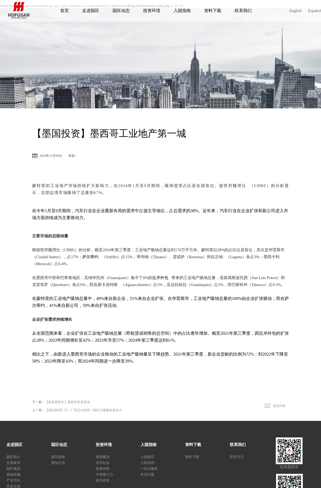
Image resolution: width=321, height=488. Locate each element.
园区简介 (13, 457)
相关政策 (103, 480)
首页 (64, 10)
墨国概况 (103, 457)
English (295, 11)
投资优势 (103, 469)
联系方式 (237, 457)
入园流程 (147, 463)
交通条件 (13, 463)
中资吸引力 (104, 474)
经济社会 (103, 463)
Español (314, 11)
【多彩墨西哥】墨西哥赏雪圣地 (67, 402)
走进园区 (90, 10)
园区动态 (121, 10)
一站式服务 (149, 469)
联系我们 (243, 10)
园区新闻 (58, 457)
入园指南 (182, 10)
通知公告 (58, 463)
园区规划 (13, 469)
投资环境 (151, 10)
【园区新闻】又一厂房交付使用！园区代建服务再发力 (83, 410)
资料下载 (212, 10)
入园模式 (147, 457)
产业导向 (13, 480)
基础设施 (13, 474)
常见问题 (147, 474)
